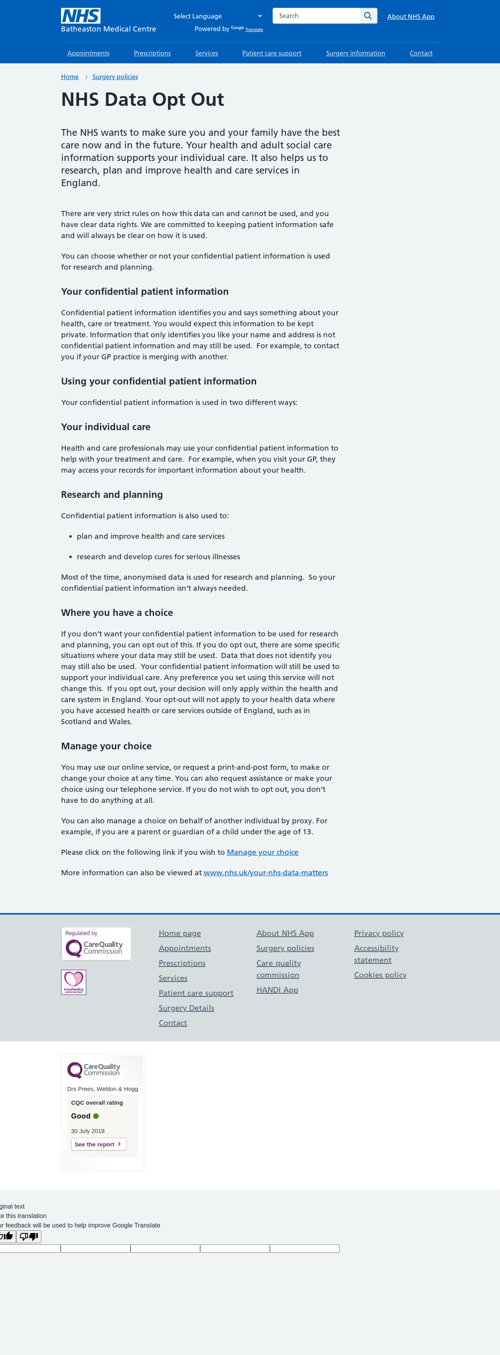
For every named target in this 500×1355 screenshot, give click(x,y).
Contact (421, 53)
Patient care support (271, 53)
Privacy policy (379, 933)
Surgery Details (186, 1008)
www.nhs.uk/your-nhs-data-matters (266, 872)
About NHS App (411, 16)
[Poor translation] (28, 1236)
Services (206, 53)
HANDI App (277, 990)
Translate (247, 29)
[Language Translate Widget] (216, 16)
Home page (180, 933)
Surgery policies (115, 77)
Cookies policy (380, 975)
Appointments (88, 53)
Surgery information (355, 53)
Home (70, 77)
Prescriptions (152, 53)
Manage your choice (263, 852)
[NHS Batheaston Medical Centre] (108, 21)
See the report (95, 1144)
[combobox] (316, 16)
